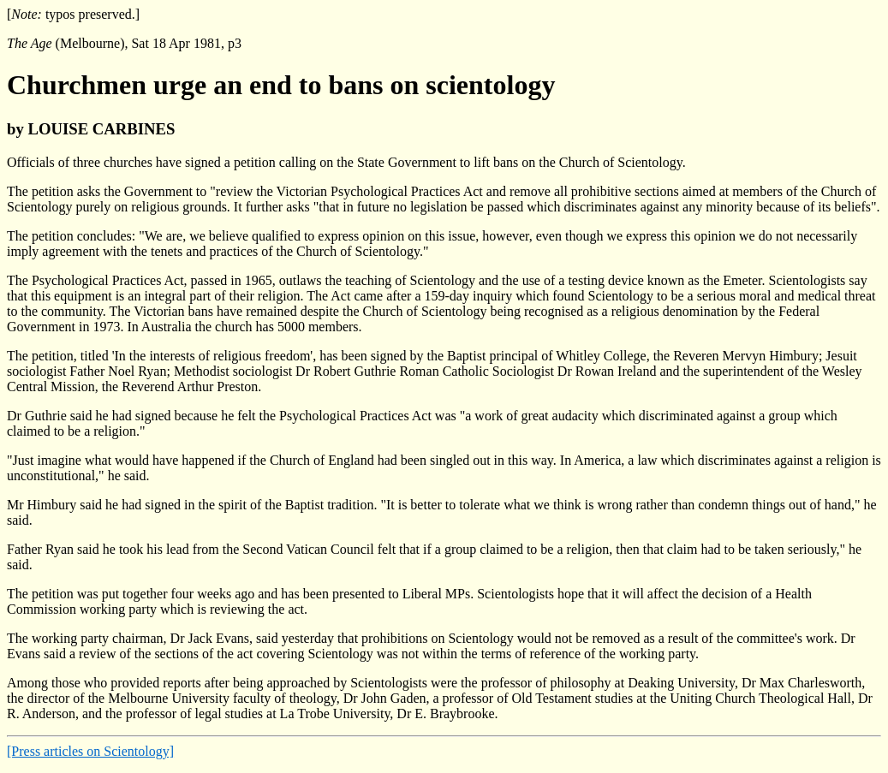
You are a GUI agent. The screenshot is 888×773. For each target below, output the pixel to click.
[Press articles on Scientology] (90, 751)
